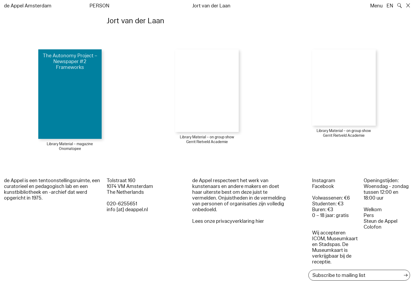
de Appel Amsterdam (27, 5)
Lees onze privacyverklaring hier (228, 221)
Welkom (373, 209)
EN (390, 5)
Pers (369, 215)
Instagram (323, 180)
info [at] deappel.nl (127, 209)
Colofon (373, 227)
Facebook (323, 186)
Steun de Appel (380, 221)
